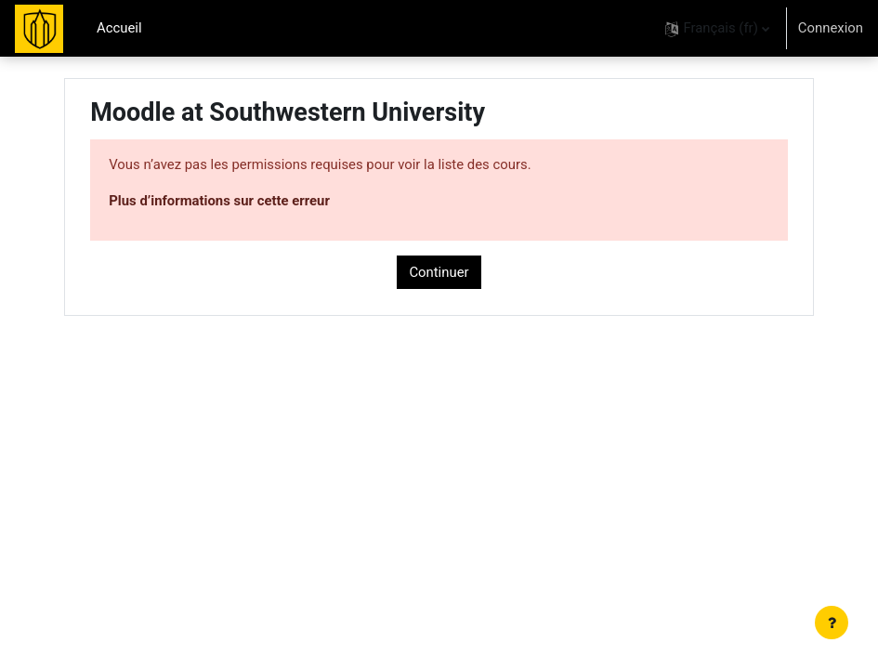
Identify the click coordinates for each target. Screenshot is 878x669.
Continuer (438, 272)
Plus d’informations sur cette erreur (219, 200)
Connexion (830, 28)
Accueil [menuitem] (119, 28)
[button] (716, 28)
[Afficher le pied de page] (831, 622)
